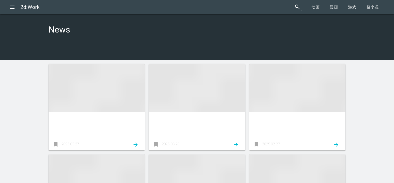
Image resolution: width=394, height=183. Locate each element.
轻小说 (373, 7)
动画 (316, 7)
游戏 (352, 7)
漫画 (334, 7)
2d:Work (30, 7)
